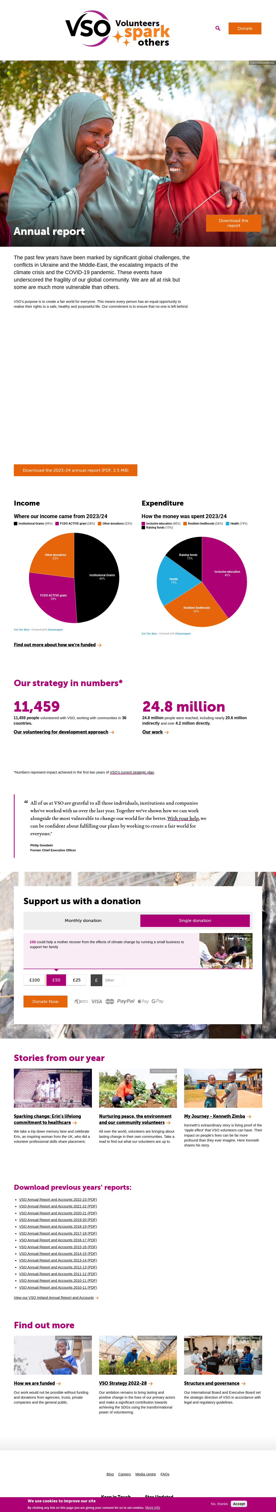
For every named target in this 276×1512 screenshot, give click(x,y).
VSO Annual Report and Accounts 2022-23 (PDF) (58, 1200)
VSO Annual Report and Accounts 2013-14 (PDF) (58, 1260)
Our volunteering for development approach (61, 732)
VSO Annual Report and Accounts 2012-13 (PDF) (58, 1267)
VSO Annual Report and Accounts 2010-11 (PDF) (58, 1281)
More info (152, 1508)
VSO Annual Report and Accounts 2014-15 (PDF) (58, 1254)
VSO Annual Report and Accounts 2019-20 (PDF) (58, 1220)
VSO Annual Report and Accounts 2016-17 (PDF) (58, 1240)
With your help (183, 818)
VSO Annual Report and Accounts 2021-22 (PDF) (58, 1206)
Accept (239, 1504)
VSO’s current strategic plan (132, 772)
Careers (124, 1474)
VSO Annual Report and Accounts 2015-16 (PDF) (58, 1247)
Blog (110, 1474)
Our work (152, 732)
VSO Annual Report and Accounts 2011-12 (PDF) (58, 1274)
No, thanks (219, 1504)
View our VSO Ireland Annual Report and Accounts (54, 1298)
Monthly (83, 920)
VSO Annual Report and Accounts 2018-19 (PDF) (58, 1226)
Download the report (233, 223)
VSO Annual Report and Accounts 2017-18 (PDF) (58, 1233)
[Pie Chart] (74, 572)
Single (195, 920)
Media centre (145, 1474)
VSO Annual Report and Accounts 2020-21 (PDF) (58, 1213)
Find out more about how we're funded (55, 644)
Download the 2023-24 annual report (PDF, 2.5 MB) (75, 470)
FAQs (165, 1474)
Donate (245, 28)
